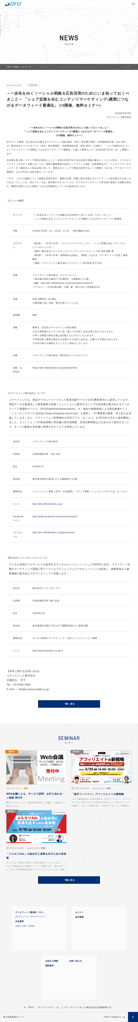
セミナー (79, 912)
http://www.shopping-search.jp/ (58, 413)
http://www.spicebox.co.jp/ (46, 650)
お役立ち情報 (51, 961)
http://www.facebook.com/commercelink (53, 516)
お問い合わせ (75, 961)
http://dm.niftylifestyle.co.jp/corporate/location (66, 283)
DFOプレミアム (22, 916)
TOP (8, 67)
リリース (27, 67)
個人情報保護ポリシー (13, 1017)
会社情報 (79, 917)
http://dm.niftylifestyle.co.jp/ (47, 504)
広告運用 (19, 921)
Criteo (24, 925)
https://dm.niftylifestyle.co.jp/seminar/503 (54, 368)
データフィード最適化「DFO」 (30, 912)
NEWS (16, 67)
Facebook (31, 925)
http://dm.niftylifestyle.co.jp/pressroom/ (53, 532)
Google (18, 925)
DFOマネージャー (38, 916)
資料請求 (49, 965)
